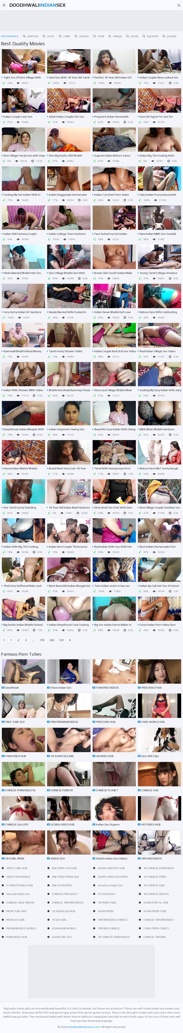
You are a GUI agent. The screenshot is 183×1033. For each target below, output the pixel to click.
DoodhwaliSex (37, 5)
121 (61, 640)
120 (51, 640)
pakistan (30, 36)
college (114, 36)
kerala (131, 36)
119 (41, 640)
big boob (149, 36)
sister (48, 36)
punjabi (168, 36)
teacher (81, 36)
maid (98, 36)
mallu (64, 36)
